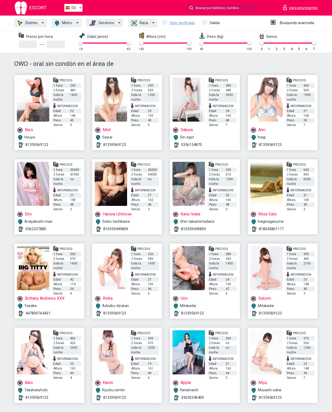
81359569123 (36, 144)
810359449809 (115, 229)
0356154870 (191, 144)
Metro (63, 23)
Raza (140, 23)
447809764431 (37, 313)
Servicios (101, 23)
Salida (215, 22)
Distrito (28, 23)
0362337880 (35, 229)
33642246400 (192, 397)
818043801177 (271, 229)
